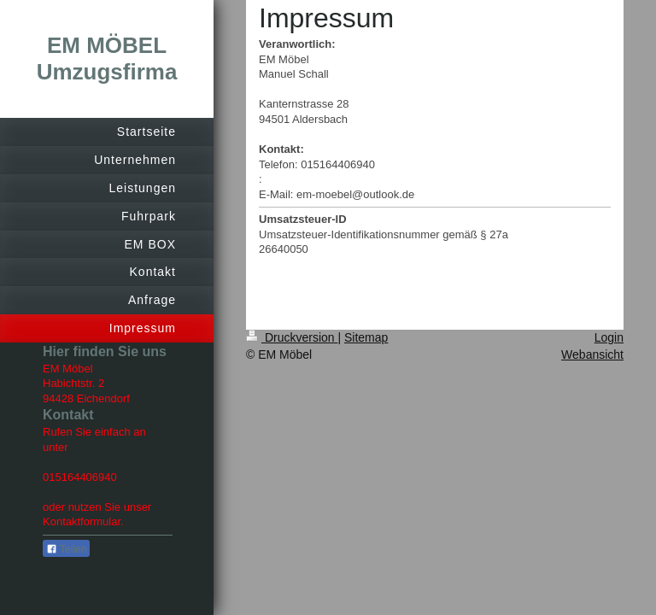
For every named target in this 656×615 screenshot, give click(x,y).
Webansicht (592, 354)
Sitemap (366, 337)
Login (609, 337)
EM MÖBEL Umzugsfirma (107, 58)
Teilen (66, 549)
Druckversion (291, 337)
